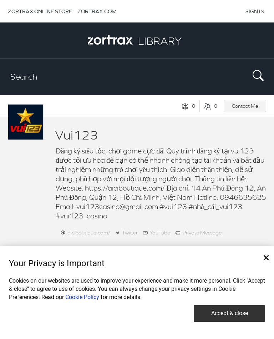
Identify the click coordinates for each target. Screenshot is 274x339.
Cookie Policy (82, 297)
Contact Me (245, 106)
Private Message (202, 232)
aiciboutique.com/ (88, 232)
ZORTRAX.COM (97, 11)
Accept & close (229, 313)
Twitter (130, 232)
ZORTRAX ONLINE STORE (40, 11)
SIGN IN (254, 11)
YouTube (159, 232)
